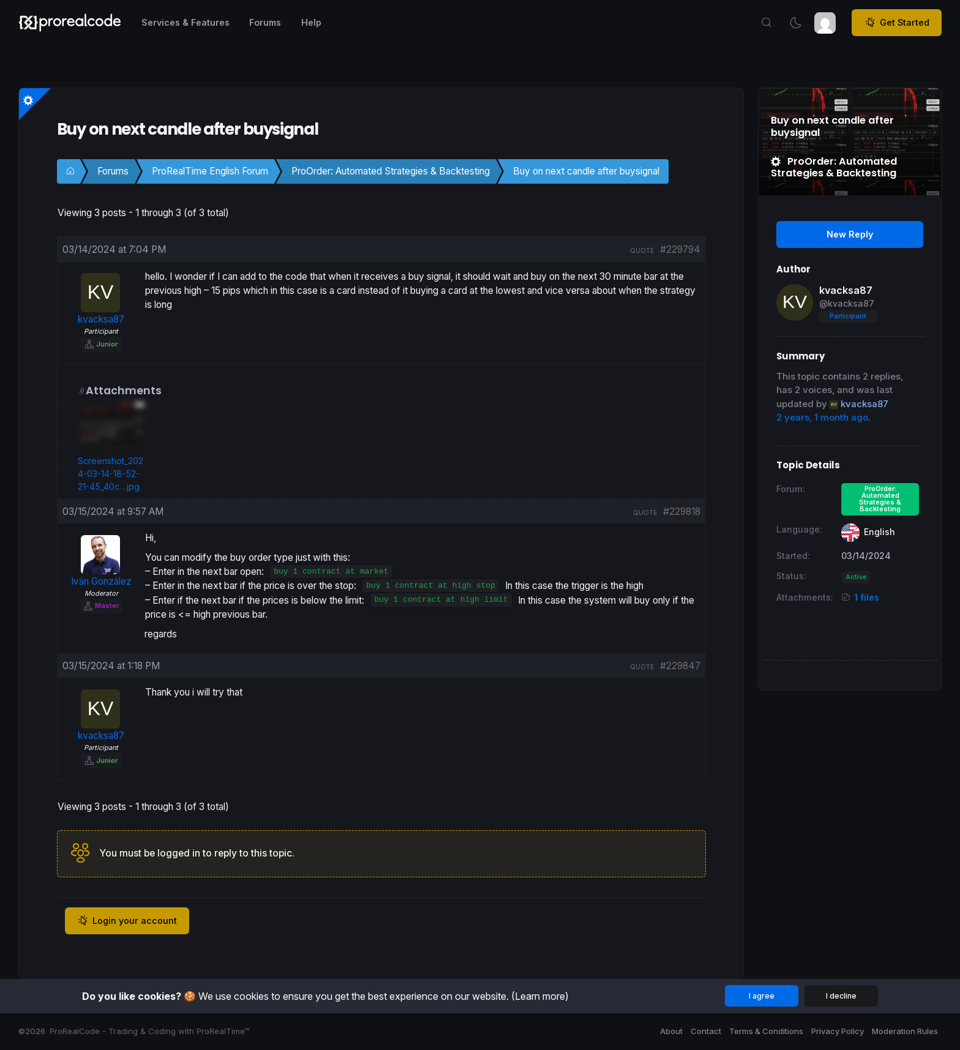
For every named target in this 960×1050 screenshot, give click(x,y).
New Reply (850, 234)
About (671, 1031)
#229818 (681, 511)
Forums (113, 171)
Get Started (896, 23)
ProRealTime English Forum (210, 171)
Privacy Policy (837, 1031)
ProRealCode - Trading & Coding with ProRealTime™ (150, 1031)
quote (642, 250)
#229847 (680, 666)
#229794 (680, 249)
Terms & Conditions (766, 1031)
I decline (841, 995)
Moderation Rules (905, 1031)
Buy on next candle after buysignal (586, 171)
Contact (706, 1031)
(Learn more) (540, 996)
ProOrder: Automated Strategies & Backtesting (390, 171)
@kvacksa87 (846, 303)
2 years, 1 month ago (822, 417)
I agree (761, 995)
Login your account (127, 921)
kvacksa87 (845, 290)
